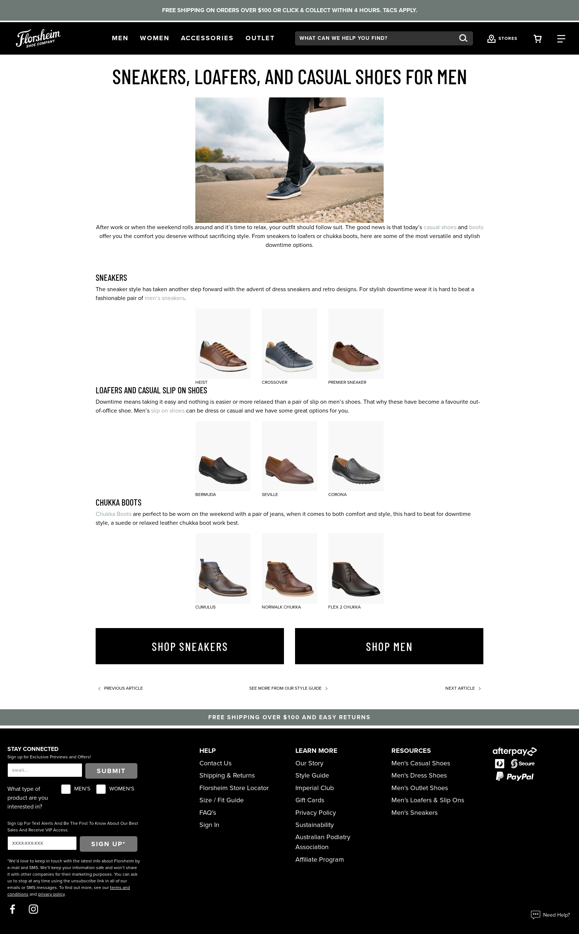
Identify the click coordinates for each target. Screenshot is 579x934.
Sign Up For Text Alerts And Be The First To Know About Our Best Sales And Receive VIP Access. (72, 827)
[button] (120, 38)
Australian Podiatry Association (322, 842)
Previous (119, 688)
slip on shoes (168, 410)
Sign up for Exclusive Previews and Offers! (49, 756)
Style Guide (312, 775)
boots (476, 227)
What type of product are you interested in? (27, 797)
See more (289, 688)
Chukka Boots (113, 514)
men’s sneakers (165, 298)
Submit (111, 771)
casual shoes (440, 227)
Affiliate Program (319, 859)
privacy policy (51, 894)
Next (464, 688)
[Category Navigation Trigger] (561, 38)
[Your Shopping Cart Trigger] (538, 38)
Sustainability (314, 825)
